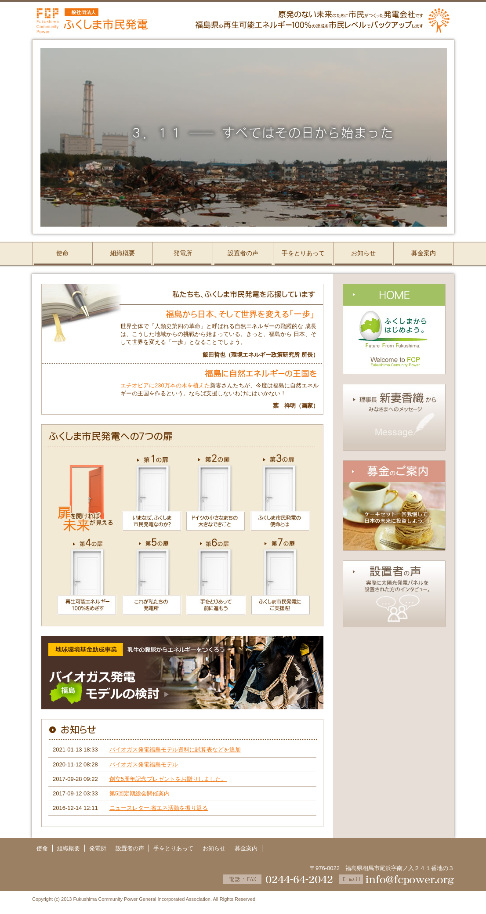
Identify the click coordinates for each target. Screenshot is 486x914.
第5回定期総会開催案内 (139, 793)
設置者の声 (243, 252)
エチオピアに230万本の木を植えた (165, 385)
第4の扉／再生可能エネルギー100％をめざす (80, 580)
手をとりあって (303, 252)
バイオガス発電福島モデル (143, 764)
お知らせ (363, 252)
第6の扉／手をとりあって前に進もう (216, 580)
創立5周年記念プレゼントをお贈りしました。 (168, 779)
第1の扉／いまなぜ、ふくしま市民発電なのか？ (152, 493)
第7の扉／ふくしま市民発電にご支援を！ (285, 580)
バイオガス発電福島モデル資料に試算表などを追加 (175, 749)
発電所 (183, 252)
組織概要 (122, 252)
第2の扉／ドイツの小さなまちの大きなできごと (216, 493)
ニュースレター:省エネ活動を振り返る (158, 808)
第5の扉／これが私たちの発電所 (152, 580)
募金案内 (423, 252)
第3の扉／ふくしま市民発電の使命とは (285, 493)
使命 (62, 252)
